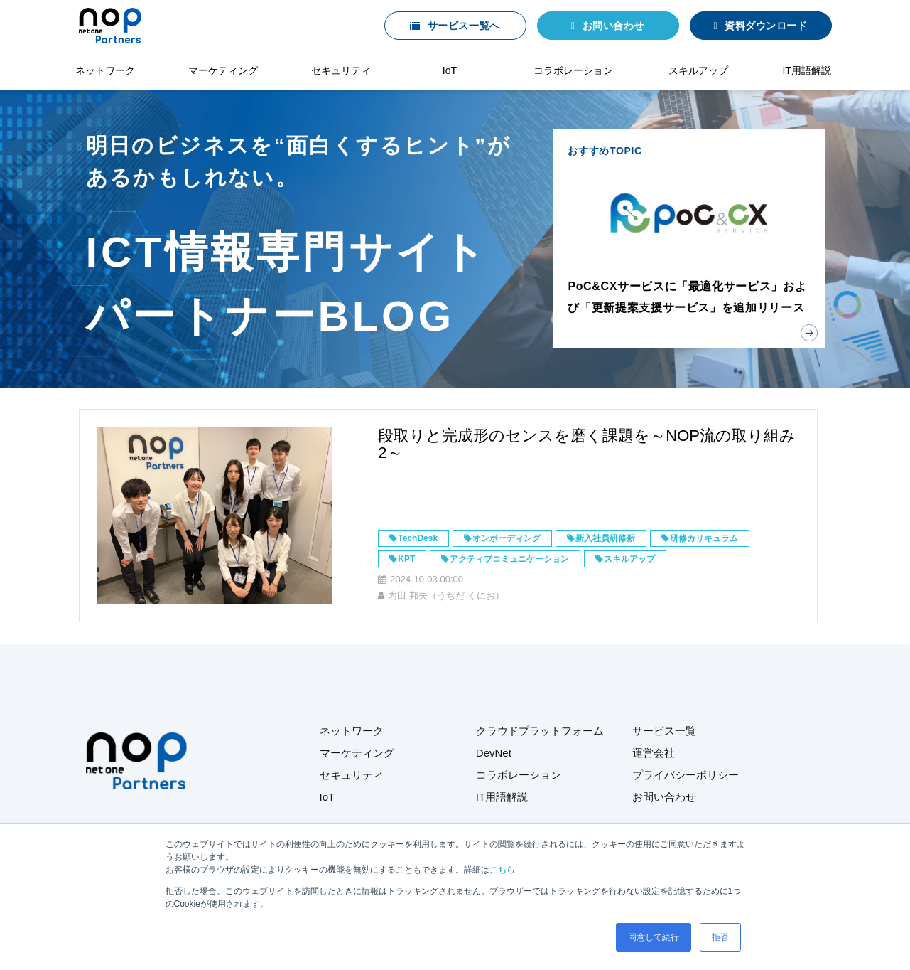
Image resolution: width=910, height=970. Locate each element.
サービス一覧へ (464, 25)
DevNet (493, 752)
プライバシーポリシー (685, 774)
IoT (450, 70)
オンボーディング (506, 538)
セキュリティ (341, 70)
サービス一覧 (664, 730)
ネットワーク (105, 70)
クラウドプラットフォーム (540, 730)
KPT (406, 559)
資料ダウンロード (766, 25)
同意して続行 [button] (653, 937)
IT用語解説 (806, 70)
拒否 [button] (720, 937)
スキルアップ (698, 70)
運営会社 (653, 752)
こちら (502, 870)
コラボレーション (573, 70)
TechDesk (418, 538)
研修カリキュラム (704, 538)
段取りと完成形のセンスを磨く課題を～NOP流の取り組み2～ (587, 444)
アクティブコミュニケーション (509, 559)
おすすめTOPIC (688, 238)
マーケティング (223, 70)
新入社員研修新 (605, 538)
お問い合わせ (613, 25)
